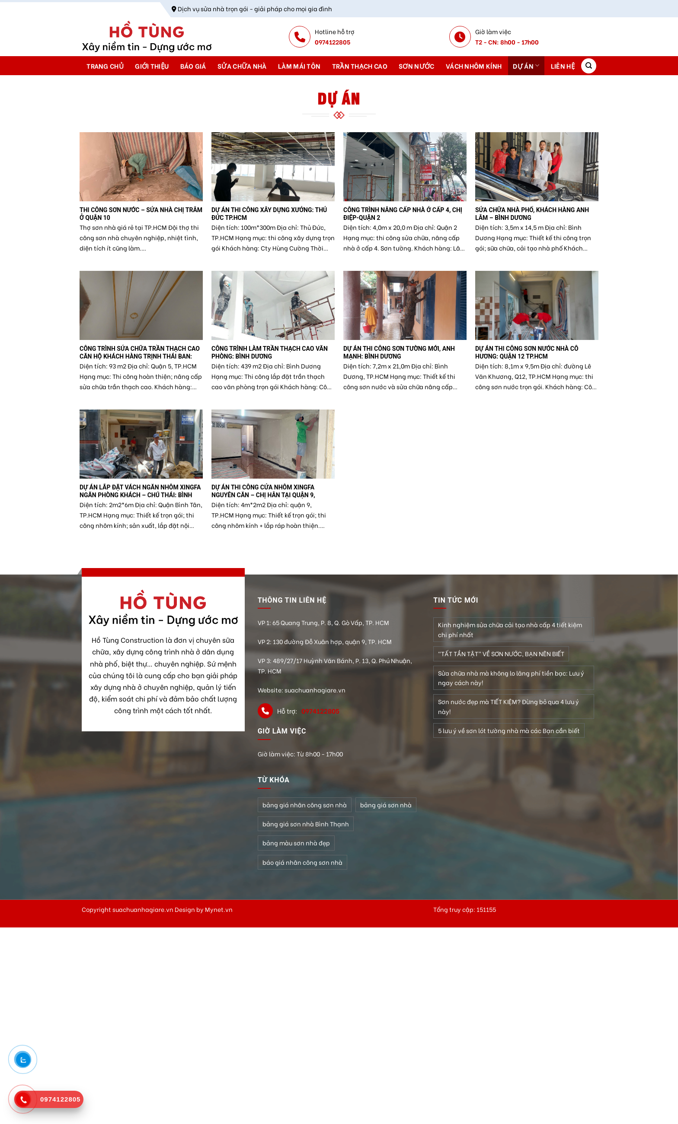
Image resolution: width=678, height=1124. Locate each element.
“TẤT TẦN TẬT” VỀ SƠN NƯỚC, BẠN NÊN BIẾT (501, 653)
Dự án (526, 65)
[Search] (588, 65)
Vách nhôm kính (474, 65)
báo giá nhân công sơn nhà (302, 862)
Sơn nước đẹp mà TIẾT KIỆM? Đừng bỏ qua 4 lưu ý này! (508, 706)
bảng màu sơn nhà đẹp (296, 842)
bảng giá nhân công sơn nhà (304, 804)
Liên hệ (563, 65)
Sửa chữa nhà (242, 65)
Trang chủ (105, 65)
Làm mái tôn (299, 65)
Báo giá (193, 65)
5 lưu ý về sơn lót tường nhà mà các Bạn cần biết (509, 730)
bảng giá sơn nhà (386, 804)
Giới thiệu (152, 65)
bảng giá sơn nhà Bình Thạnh (305, 823)
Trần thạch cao (359, 65)
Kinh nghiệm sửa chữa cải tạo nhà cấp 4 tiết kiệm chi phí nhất (510, 629)
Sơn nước (416, 65)
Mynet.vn (219, 909)
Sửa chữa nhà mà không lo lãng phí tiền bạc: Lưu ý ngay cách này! (511, 677)
